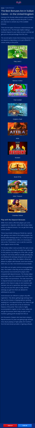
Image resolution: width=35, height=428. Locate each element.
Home (2, 8)
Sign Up (10, 425)
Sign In (24, 425)
